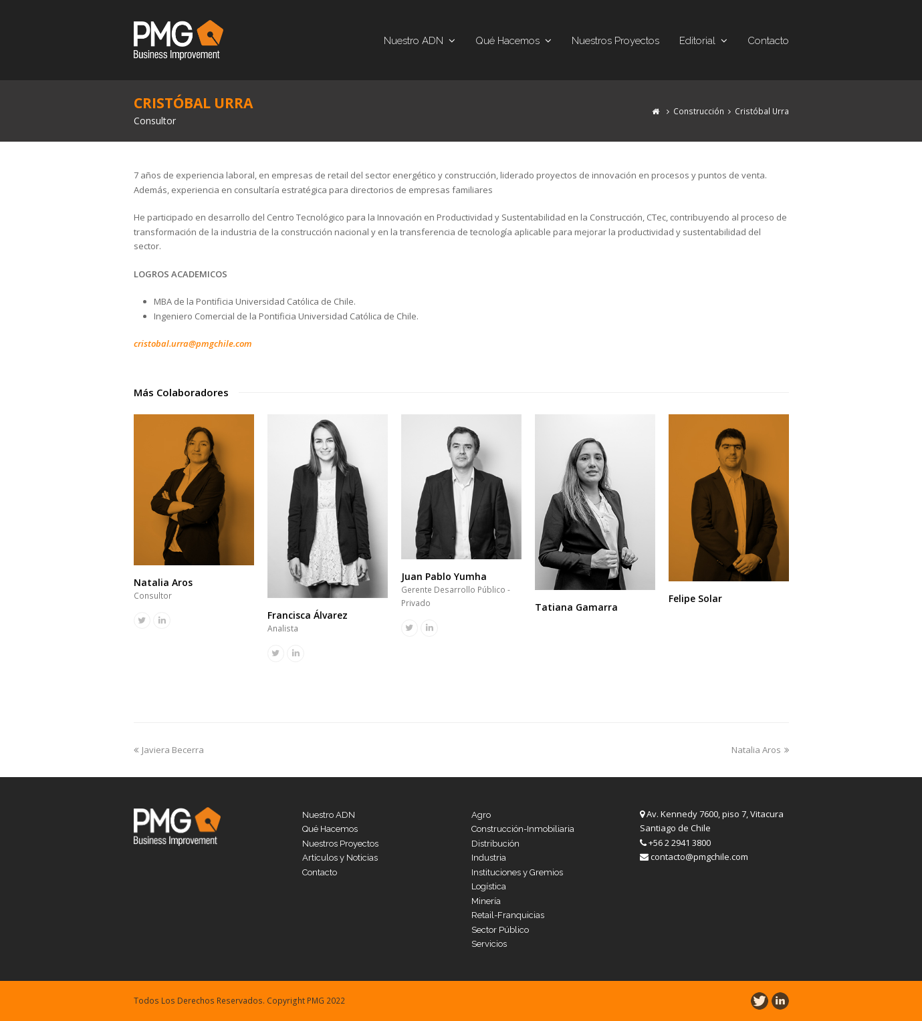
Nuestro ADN (328, 815)
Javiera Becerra (169, 750)
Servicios (489, 944)
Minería (486, 901)
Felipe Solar (695, 598)
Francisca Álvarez (307, 615)
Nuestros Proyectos (340, 844)
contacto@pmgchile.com (699, 857)
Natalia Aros (163, 582)
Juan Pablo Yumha (444, 576)
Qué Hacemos (330, 829)
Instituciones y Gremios (517, 872)
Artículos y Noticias (340, 858)
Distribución (495, 844)
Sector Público (500, 930)
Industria (488, 858)
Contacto (319, 872)
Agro (481, 815)
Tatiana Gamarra (576, 607)
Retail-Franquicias (507, 915)
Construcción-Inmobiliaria (522, 829)
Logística (488, 886)
